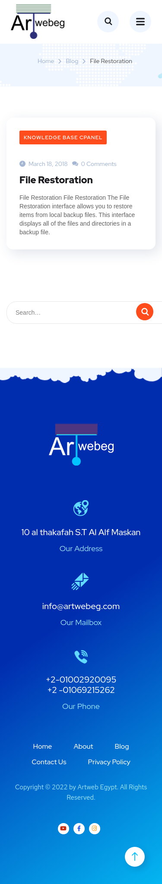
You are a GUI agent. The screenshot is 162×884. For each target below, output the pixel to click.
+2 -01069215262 (81, 690)
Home (46, 61)
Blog (72, 61)
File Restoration (56, 180)
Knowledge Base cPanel (63, 137)
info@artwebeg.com (81, 606)
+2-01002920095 (81, 679)
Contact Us (49, 761)
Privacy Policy (109, 761)
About (83, 746)
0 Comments (94, 164)
